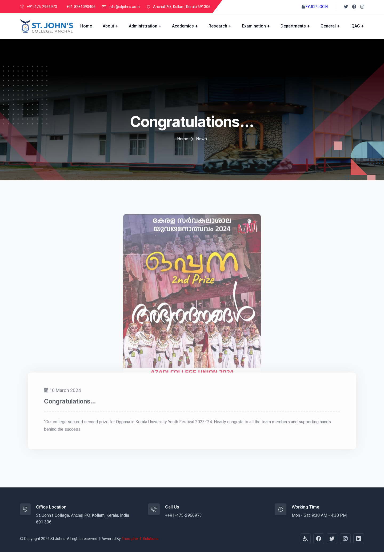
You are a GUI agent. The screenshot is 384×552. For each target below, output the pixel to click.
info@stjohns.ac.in (124, 7)
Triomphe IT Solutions (140, 539)
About (108, 26)
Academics (183, 26)
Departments (293, 26)
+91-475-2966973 (42, 7)
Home (86, 26)
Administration (143, 26)
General (328, 26)
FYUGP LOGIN (317, 7)
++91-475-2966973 (183, 515)
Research (218, 26)
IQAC (355, 26)
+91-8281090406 (80, 7)
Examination (254, 26)
